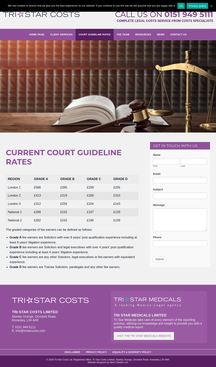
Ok (181, 5)
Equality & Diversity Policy (132, 352)
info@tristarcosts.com (30, 330)
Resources (143, 34)
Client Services (61, 34)
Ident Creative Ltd (119, 362)
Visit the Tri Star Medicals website (144, 335)
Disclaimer (72, 352)
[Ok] (211, 6)
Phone (157, 237)
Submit (159, 259)
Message (159, 205)
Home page (37, 34)
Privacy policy (197, 5)
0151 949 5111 (188, 14)
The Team (122, 34)
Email (156, 173)
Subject (158, 189)
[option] (108, 86)
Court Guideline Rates (94, 34)
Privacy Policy (96, 352)
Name (157, 154)
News (160, 34)
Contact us (178, 34)
